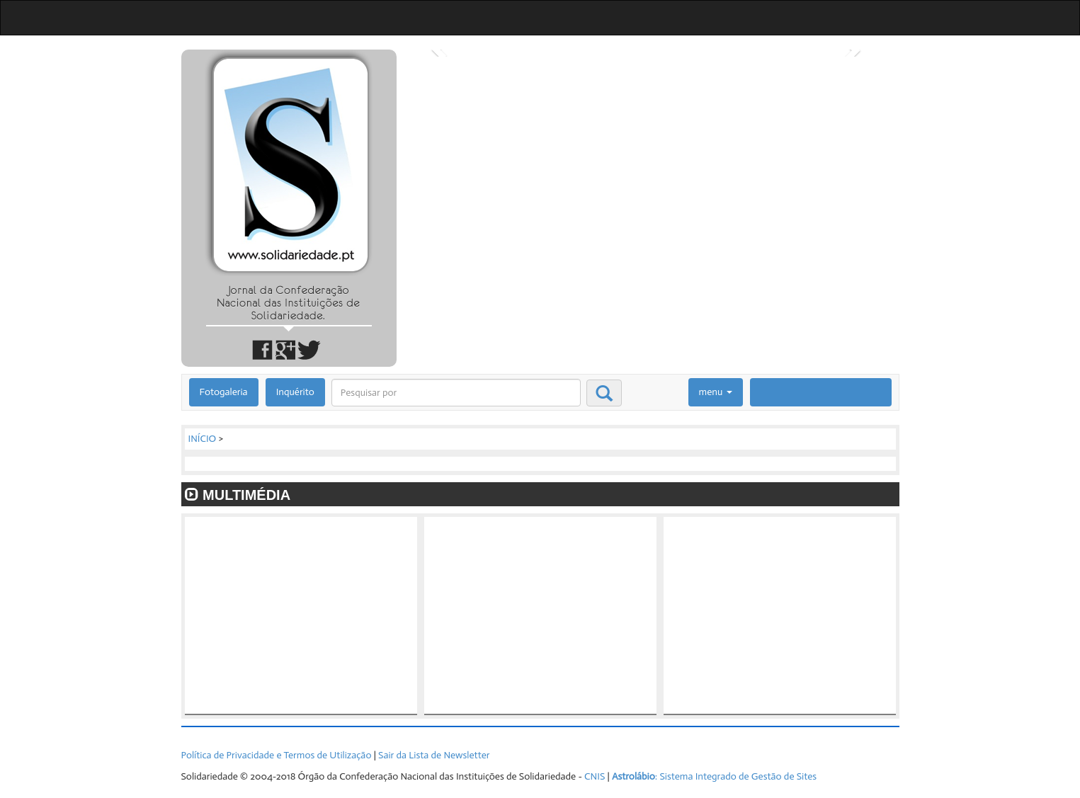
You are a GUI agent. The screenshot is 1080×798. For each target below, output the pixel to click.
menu (715, 392)
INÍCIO (202, 439)
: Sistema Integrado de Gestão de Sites (714, 776)
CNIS (594, 776)
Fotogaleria (224, 392)
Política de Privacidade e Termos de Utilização (276, 755)
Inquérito (295, 392)
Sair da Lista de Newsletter (433, 755)
